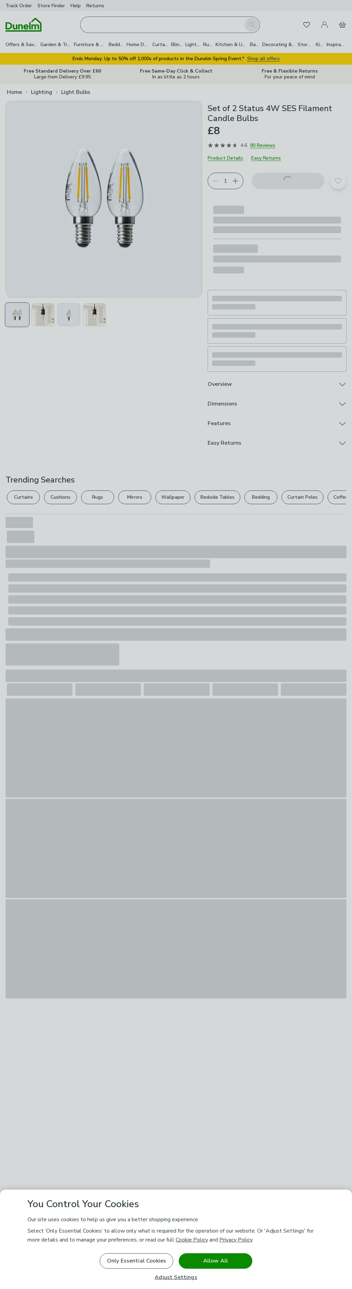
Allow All (215, 1261)
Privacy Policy (235, 1240)
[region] (176, 1239)
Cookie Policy (192, 1240)
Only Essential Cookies (136, 1261)
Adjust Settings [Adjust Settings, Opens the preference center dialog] (176, 1277)
